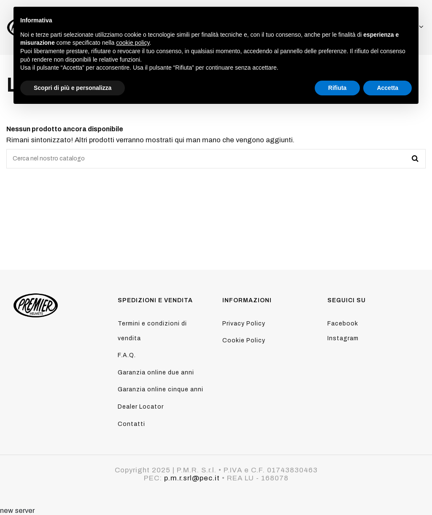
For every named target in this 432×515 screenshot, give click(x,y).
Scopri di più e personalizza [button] (72, 87)
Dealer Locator (141, 407)
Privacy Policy (243, 323)
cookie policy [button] (132, 42)
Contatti (131, 424)
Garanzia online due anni (156, 372)
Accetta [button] (387, 87)
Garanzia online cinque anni (160, 389)
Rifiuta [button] (337, 87)
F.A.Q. (127, 355)
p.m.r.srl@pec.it (192, 478)
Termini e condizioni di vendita (152, 331)
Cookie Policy (243, 340)
